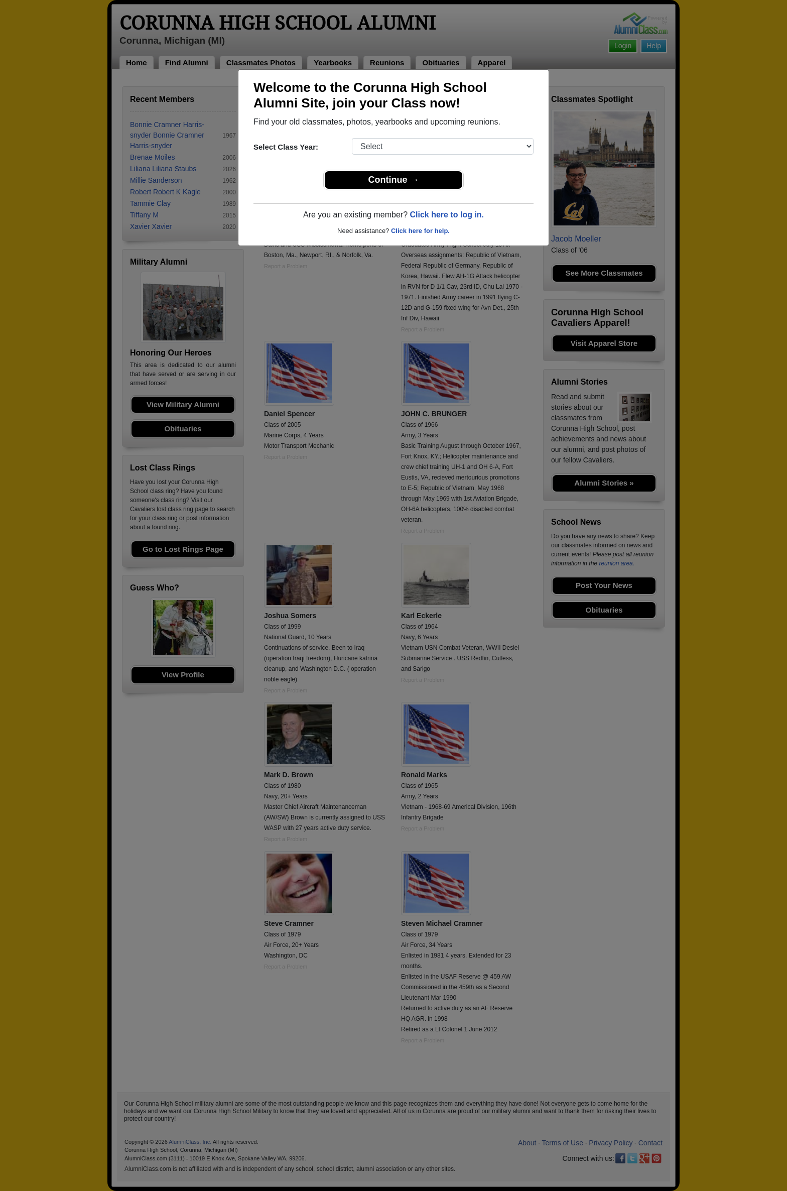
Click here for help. (420, 230)
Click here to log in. (447, 214)
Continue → (393, 180)
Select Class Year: (285, 147)
